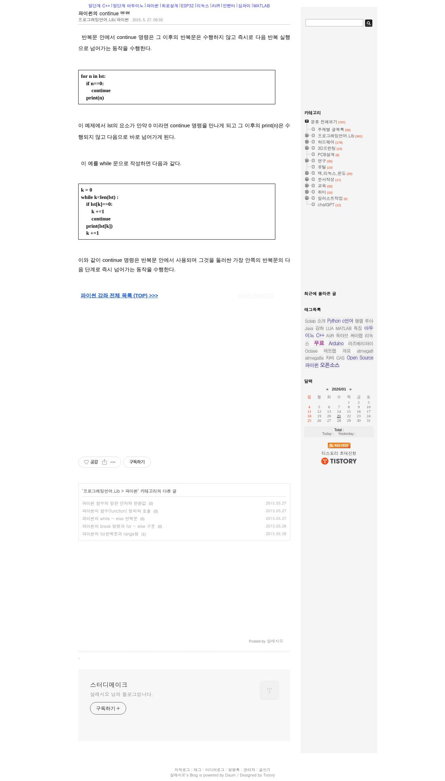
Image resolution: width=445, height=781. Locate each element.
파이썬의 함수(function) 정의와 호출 (116, 511)
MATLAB (261, 5)
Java (309, 328)
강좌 (319, 328)
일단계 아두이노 (128, 5)
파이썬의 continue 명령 (104, 13)
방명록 (234, 769)
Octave (311, 350)
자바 (330, 357)
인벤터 (229, 5)
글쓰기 (264, 769)
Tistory (269, 775)
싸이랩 (356, 335)
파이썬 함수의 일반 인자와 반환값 (114, 503)
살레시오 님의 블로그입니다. (121, 694)
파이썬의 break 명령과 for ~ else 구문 (118, 526)
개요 (346, 350)
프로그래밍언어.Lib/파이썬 (103, 19)
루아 (369, 320)
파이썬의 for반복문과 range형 (110, 534)
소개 (321, 320)
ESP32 (187, 5)
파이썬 (152, 5)
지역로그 (182, 769)
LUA (329, 328)
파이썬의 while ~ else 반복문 (110, 518)
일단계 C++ (99, 5)
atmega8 (365, 350)
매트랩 (330, 350)
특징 (358, 328)
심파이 (244, 5)
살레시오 (177, 775)
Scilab (310, 320)
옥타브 (342, 335)
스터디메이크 (109, 685)
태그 (197, 769)
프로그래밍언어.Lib (101, 491)
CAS (340, 357)
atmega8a (314, 357)
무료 (319, 343)
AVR (216, 5)
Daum (230, 775)
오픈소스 (329, 365)
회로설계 (170, 5)
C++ (320, 335)
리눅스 (203, 5)
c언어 (347, 320)
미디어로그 (214, 769)
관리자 (249, 769)
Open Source (360, 357)
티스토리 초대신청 (339, 453)
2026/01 (339, 389)
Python (333, 320)
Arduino (336, 343)
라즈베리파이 (360, 343)
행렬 (359, 320)
